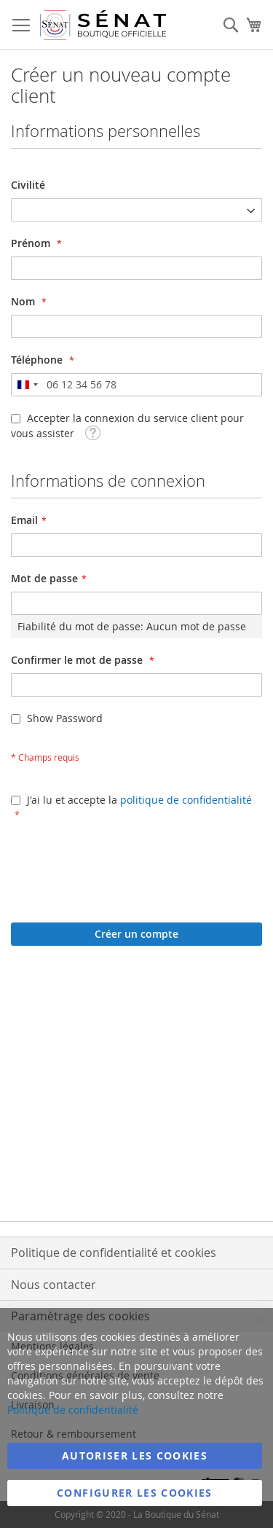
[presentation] (121, 865)
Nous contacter (53, 1285)
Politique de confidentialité (72, 1410)
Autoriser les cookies (134, 1455)
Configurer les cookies (135, 1493)
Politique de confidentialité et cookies (113, 1253)
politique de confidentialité (186, 800)
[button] (92, 431)
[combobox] (27, 385)
